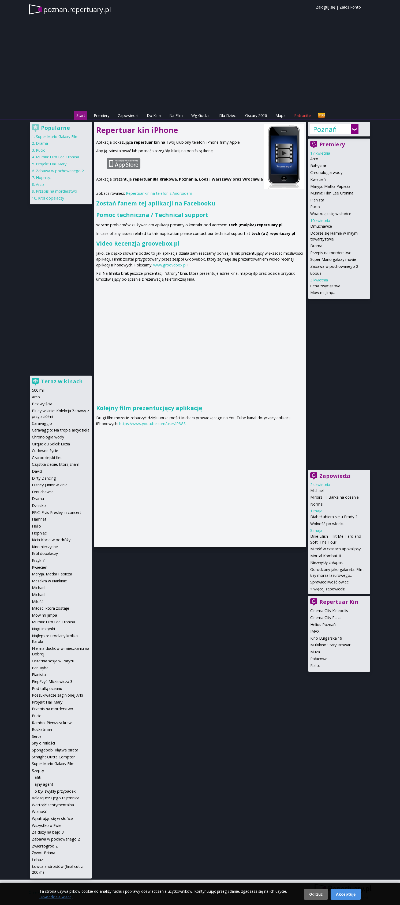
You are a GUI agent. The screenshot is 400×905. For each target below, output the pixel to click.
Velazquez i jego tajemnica (55, 797)
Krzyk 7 (38, 560)
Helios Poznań (323, 624)
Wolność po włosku (327, 523)
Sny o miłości (43, 743)
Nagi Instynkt (43, 628)
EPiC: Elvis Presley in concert (56, 512)
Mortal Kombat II (325, 555)
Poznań (325, 129)
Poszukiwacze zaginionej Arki (57, 695)
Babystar (318, 165)
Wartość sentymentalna (53, 804)
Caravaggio (42, 423)
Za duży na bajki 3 (48, 832)
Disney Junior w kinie (50, 484)
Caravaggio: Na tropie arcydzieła (60, 430)
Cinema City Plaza (326, 617)
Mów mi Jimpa (322, 292)
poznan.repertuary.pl (77, 9)
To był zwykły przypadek (54, 791)
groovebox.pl (161, 243)
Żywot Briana (43, 852)
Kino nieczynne (45, 546)
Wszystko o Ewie (46, 825)
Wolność (39, 811)
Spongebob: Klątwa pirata (55, 750)
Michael (317, 490)
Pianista (317, 200)
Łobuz (315, 273)
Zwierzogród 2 (45, 846)
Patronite (302, 115)
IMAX (314, 631)
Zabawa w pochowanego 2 (334, 266)
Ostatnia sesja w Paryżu (53, 660)
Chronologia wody (326, 172)
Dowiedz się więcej (56, 896)
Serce (37, 736)
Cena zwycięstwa (325, 285)
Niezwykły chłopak (326, 562)
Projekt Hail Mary (51, 163)
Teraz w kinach (62, 381)
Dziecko (39, 505)
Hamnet (39, 519)
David (37, 471)
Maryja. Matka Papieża (330, 186)
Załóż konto (350, 7)
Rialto (315, 665)
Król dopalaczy (51, 198)
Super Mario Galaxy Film (57, 136)
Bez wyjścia (42, 403)
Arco (314, 158)
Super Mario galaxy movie (333, 259)
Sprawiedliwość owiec (329, 582)
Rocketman (42, 729)
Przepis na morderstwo (331, 252)
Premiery (101, 115)
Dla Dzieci (228, 115)
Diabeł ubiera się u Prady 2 (333, 516)
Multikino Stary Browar (330, 644)
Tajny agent (42, 784)
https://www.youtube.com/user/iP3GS (152, 423)
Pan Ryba (40, 667)
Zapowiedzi (128, 115)
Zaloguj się (325, 7)
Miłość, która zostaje (50, 608)
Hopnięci (43, 177)
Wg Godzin (201, 115)
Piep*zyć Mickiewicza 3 (52, 681)
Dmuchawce (321, 226)
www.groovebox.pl (169, 265)
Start (80, 115)
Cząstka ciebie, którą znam (55, 464)
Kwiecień (318, 179)
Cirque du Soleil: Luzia (51, 443)
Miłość (37, 601)
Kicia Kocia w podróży (51, 539)
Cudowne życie (45, 450)
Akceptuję (346, 894)
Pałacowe (318, 658)
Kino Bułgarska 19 (326, 638)
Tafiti (36, 777)
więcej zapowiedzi (329, 588)
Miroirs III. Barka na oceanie (334, 497)
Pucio (315, 206)
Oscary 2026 (256, 115)
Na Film (176, 115)
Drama (316, 245)
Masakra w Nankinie (49, 580)
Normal (316, 504)
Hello (36, 526)
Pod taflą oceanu (47, 688)
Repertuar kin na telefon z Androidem (159, 193)
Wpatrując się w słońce (330, 213)
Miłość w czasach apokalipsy (335, 548)
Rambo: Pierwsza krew (52, 722)
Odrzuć (316, 894)
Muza (315, 651)
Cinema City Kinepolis (329, 610)
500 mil (38, 390)
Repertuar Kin (338, 601)
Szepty (38, 770)
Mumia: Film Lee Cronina (331, 193)
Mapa (280, 115)
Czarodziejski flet (47, 457)
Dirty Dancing (44, 478)
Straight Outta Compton (54, 756)
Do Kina (154, 115)
